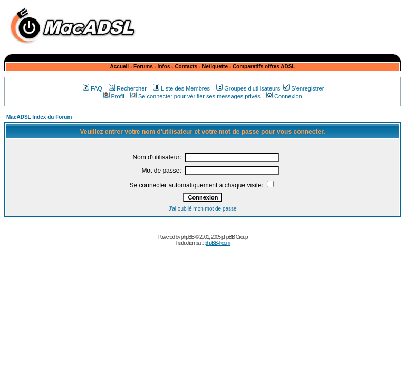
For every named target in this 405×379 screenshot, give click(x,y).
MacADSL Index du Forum (39, 117)
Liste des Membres (181, 88)
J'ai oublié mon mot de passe (202, 209)
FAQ (92, 88)
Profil (113, 96)
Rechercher (128, 88)
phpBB (187, 237)
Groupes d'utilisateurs (248, 88)
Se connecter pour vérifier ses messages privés (195, 96)
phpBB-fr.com (217, 243)
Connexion (284, 96)
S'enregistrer (303, 88)
